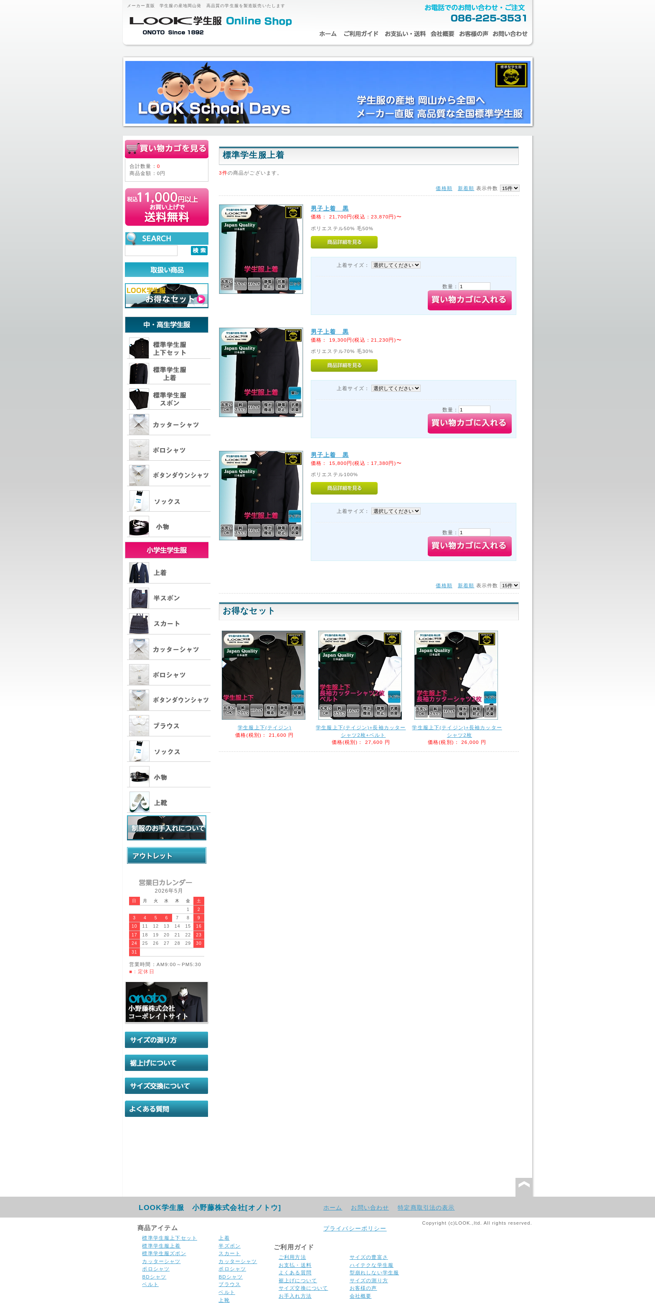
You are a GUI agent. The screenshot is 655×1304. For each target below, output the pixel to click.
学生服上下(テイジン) (264, 727)
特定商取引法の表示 (426, 1207)
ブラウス (229, 1284)
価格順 (444, 188)
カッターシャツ (161, 1261)
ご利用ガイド (361, 34)
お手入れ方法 (295, 1296)
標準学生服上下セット (169, 1238)
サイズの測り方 (369, 1280)
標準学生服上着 (161, 1245)
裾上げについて (298, 1280)
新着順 (466, 188)
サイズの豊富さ (369, 1257)
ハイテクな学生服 (372, 1265)
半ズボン (229, 1245)
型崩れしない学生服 (374, 1272)
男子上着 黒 (330, 208)
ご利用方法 (292, 1257)
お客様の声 (473, 34)
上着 (223, 1238)
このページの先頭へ (523, 1187)
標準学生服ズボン (164, 1253)
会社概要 (442, 34)
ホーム (327, 34)
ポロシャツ (156, 1268)
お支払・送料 (405, 34)
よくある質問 (295, 1272)
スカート (229, 1253)
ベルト (150, 1284)
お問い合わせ (510, 34)
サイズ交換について (303, 1288)
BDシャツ (154, 1276)
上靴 (223, 1300)
